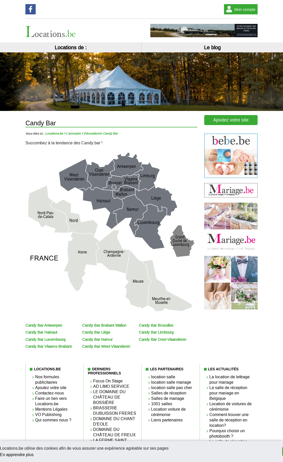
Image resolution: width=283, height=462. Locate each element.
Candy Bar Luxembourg (45, 339)
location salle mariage (171, 382)
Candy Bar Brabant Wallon (104, 325)
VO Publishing (48, 414)
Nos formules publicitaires (47, 379)
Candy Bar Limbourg (156, 332)
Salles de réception (168, 393)
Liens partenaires (167, 420)
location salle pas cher (171, 387)
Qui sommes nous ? (53, 420)
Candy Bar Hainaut (41, 332)
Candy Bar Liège (96, 332)
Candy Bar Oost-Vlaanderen (162, 339)
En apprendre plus (17, 454)
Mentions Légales (51, 409)
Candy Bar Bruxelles (156, 325)
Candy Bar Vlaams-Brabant (48, 346)
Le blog (212, 47)
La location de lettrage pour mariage (229, 379)
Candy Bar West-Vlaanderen (106, 346)
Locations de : (71, 47)
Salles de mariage (167, 398)
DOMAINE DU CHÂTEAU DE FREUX (114, 432)
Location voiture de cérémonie (168, 412)
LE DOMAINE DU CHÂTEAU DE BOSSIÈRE (109, 397)
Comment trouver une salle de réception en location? (229, 420)
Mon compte (240, 9)
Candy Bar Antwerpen (43, 325)
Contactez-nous (49, 393)
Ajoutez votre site (231, 119)
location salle (163, 377)
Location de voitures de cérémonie (230, 406)
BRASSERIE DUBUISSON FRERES (114, 410)
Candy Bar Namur (97, 339)
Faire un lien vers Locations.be (51, 401)
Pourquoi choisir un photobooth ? (227, 433)
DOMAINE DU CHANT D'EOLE (114, 421)
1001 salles (161, 404)
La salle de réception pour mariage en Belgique (228, 393)
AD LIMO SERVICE (111, 386)
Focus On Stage (108, 381)
